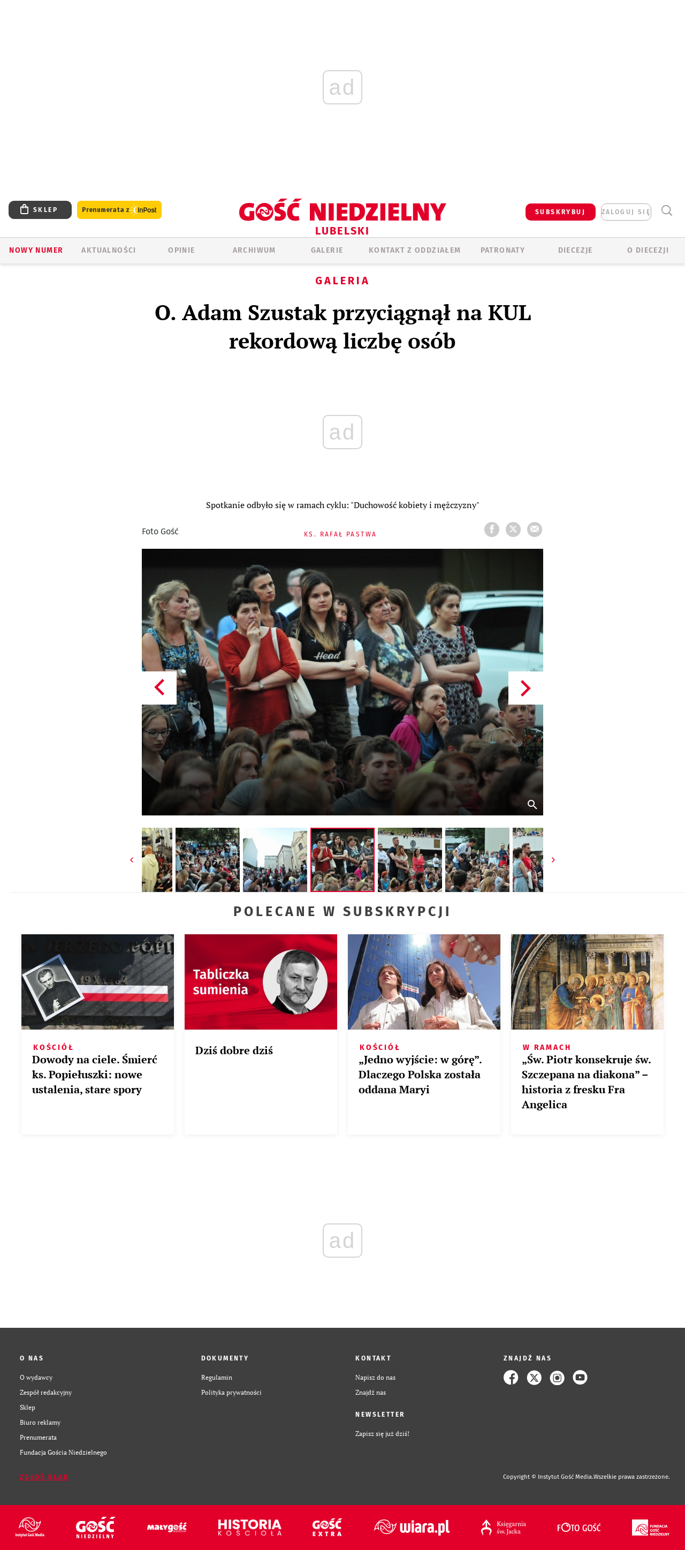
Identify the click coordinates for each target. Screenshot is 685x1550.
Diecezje (575, 250)
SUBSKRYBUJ (560, 212)
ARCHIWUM (254, 250)
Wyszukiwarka (666, 211)
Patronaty (503, 250)
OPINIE (181, 250)
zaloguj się (626, 212)
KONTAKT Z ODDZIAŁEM (415, 250)
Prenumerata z (119, 210)
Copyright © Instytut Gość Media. (548, 1476)
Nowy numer (36, 250)
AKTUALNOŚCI (108, 250)
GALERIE (327, 250)
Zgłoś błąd (44, 1477)
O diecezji (648, 250)
